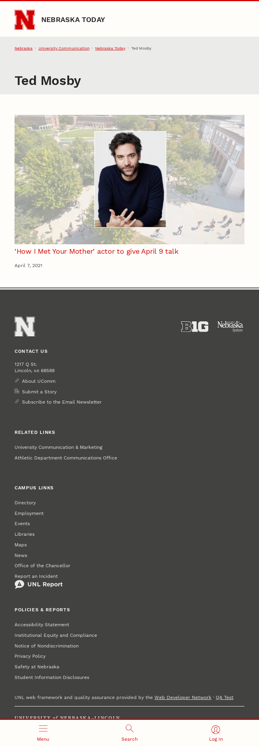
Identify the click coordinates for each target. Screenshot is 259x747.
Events (22, 523)
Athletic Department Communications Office (66, 458)
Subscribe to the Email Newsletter (62, 402)
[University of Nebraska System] (230, 326)
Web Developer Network (182, 697)
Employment (29, 513)
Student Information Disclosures (52, 677)
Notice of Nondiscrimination (47, 646)
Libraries (25, 534)
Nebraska (24, 48)
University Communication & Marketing (58, 447)
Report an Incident (39, 581)
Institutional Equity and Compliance (56, 635)
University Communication (64, 48)
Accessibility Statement (42, 624)
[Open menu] (43, 733)
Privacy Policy (30, 656)
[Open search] (129, 733)
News (21, 555)
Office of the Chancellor (42, 565)
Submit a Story (39, 392)
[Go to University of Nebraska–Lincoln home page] (25, 20)
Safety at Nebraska (37, 667)
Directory (25, 502)
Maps (21, 545)
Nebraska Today (73, 19)
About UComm (38, 381)
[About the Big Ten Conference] (195, 326)
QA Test (224, 697)
